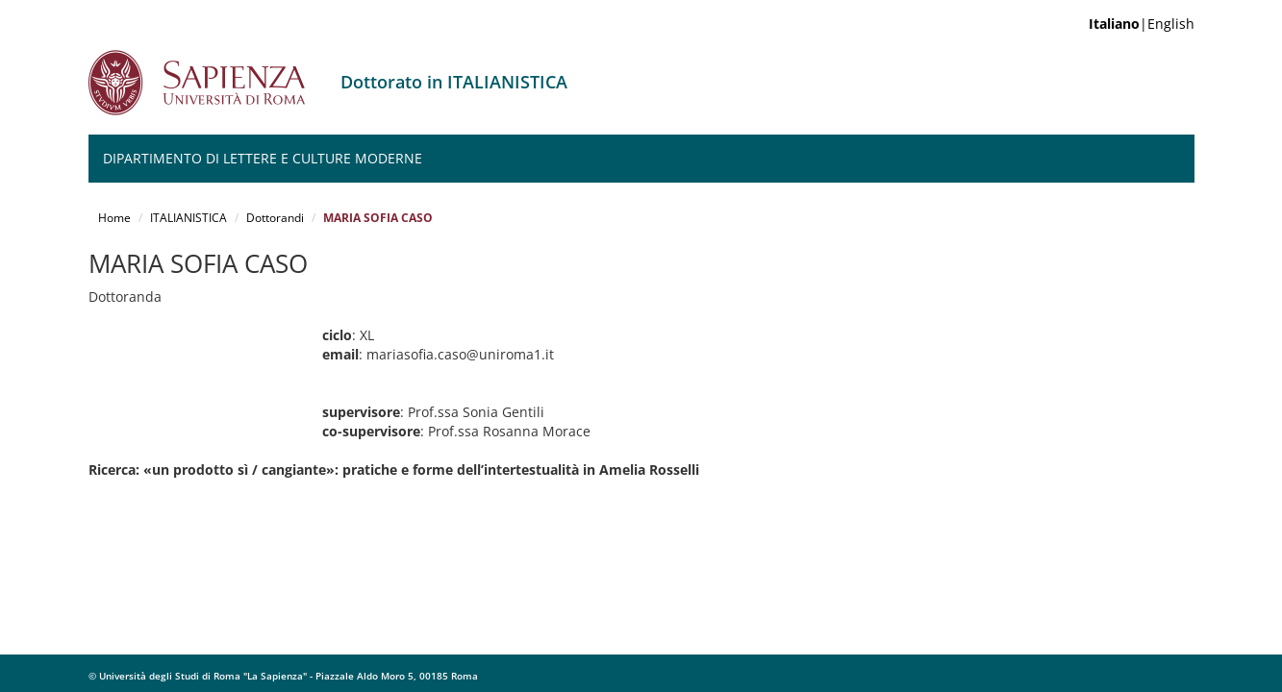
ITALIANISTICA (188, 218)
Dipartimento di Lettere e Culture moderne (262, 158)
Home (114, 218)
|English (1141, 23)
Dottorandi (275, 218)
